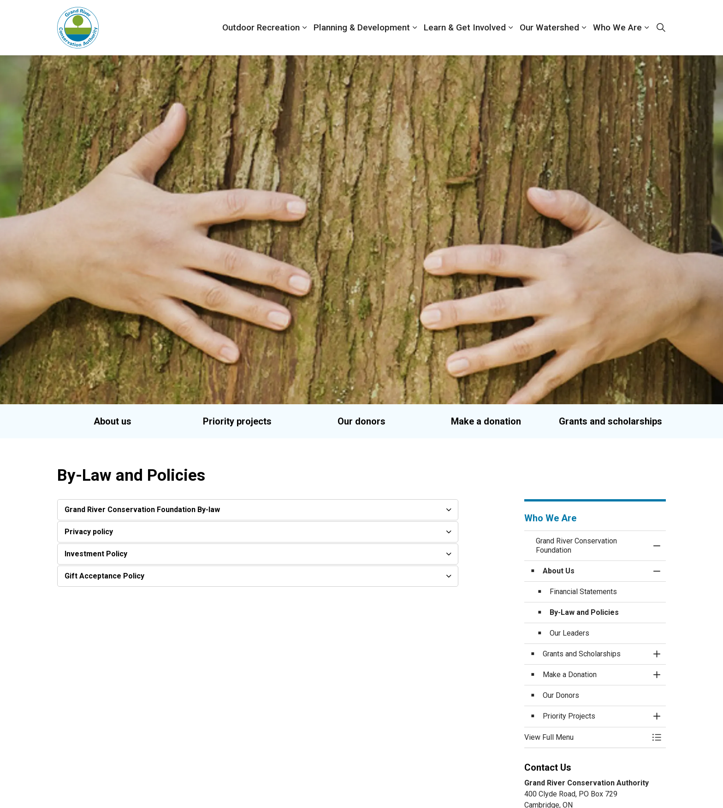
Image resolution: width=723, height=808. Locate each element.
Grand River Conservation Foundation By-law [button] (142, 509)
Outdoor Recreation (261, 27)
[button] (586, 737)
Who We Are (617, 27)
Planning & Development (362, 27)
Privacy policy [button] (89, 531)
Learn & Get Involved (465, 27)
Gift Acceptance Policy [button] (104, 576)
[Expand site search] (661, 27)
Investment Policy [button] (96, 553)
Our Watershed (549, 27)
